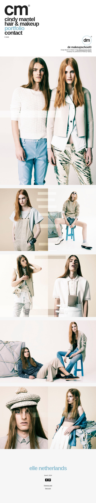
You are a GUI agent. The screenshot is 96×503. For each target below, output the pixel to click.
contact (13, 33)
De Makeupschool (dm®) (84, 50)
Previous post (48, 485)
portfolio (14, 28)
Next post (48, 488)
